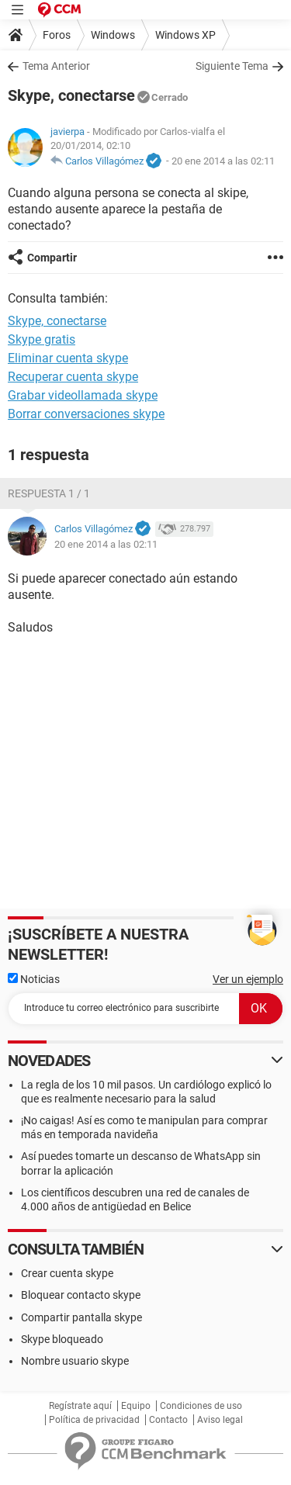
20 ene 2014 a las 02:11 (223, 161)
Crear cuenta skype (67, 1273)
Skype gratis (41, 339)
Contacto (168, 1419)
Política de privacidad (94, 1419)
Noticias (34, 979)
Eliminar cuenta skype (68, 358)
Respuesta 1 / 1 (49, 493)
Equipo (136, 1405)
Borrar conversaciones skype (86, 414)
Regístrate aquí (80, 1405)
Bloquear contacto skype (80, 1295)
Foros (57, 35)
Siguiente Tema (232, 66)
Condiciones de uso (201, 1405)
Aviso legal (220, 1419)
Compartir (52, 257)
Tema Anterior (56, 66)
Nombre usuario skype (75, 1361)
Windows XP (185, 35)
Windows (113, 35)
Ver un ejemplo (248, 979)
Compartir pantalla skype (81, 1317)
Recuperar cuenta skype (73, 376)
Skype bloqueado (62, 1339)
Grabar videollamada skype (83, 395)
